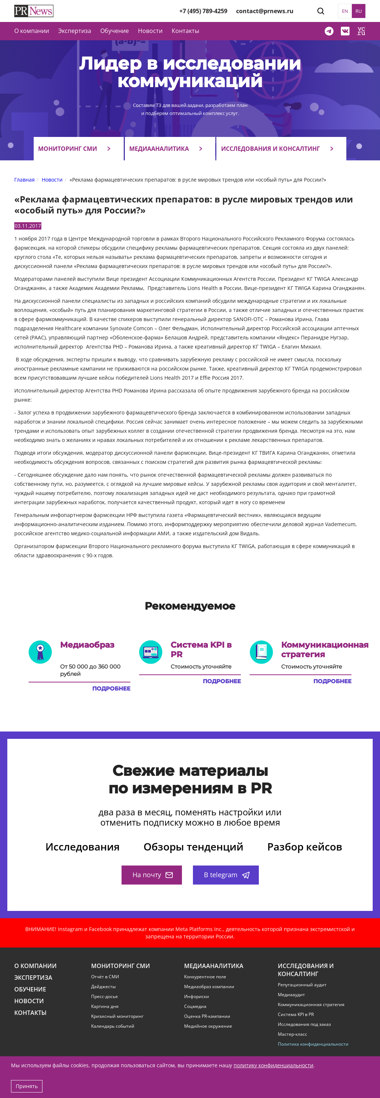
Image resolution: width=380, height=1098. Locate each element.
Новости (150, 31)
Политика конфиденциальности (313, 1044)
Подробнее (111, 688)
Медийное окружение (208, 1026)
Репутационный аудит (302, 985)
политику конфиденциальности (273, 1065)
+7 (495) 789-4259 (203, 11)
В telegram (227, 874)
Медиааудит (291, 995)
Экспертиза (33, 978)
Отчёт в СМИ (105, 977)
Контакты (185, 31)
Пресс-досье (104, 997)
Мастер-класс (292, 1034)
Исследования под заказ (304, 1024)
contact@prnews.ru (265, 11)
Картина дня (105, 1006)
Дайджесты (103, 987)
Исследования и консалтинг (270, 149)
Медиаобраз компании (209, 987)
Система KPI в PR (296, 1014)
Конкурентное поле (205, 977)
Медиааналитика (159, 149)
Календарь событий (112, 1026)
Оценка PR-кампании (207, 1016)
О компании (31, 31)
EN (345, 11)
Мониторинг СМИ (67, 149)
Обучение (114, 31)
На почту (153, 874)
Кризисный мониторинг (117, 1016)
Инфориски (196, 997)
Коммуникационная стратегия (311, 1005)
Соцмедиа (195, 1006)
